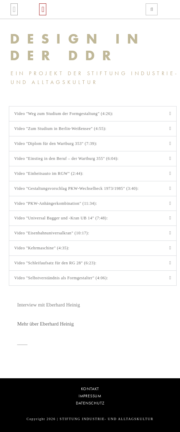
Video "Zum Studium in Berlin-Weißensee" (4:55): (60, 128)
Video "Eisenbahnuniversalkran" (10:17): (51, 233)
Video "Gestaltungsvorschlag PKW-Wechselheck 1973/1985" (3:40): (76, 188)
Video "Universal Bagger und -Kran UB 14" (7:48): (61, 218)
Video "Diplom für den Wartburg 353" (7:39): (55, 143)
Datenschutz (90, 403)
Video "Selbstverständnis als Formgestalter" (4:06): (61, 278)
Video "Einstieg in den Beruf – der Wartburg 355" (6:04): (66, 158)
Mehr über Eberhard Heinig (45, 324)
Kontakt (90, 389)
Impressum (90, 396)
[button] (14, 9)
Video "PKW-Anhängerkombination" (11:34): (55, 203)
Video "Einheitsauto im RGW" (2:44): (48, 173)
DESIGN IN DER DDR (78, 47)
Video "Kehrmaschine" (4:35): (41, 248)
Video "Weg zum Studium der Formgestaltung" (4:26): (63, 113)
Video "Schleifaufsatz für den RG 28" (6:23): (55, 263)
